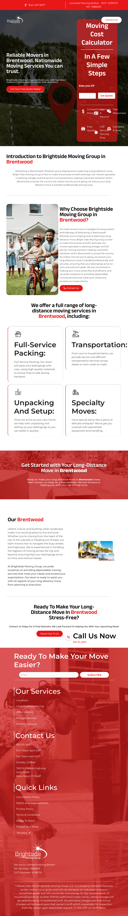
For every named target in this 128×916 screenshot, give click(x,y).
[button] (84, 19)
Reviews (24, 832)
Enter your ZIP (87, 87)
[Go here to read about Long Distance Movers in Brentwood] (23, 19)
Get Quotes (107, 95)
